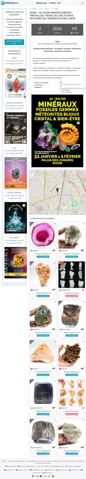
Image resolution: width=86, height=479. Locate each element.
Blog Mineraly (10, 466)
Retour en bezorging (53, 461)
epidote (35, 329)
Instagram (31, 466)
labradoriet (36, 408)
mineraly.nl (74, 470)
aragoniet (64, 290)
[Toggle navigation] (82, 3)
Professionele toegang (69, 461)
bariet (34, 290)
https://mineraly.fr (74, 466)
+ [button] (31, 173)
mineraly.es (62, 470)
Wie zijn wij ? (42, 461)
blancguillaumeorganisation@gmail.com (72, 88)
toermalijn (64, 329)
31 (52, 8)
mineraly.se (48, 472)
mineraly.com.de (36, 470)
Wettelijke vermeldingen (16, 461)
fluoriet (63, 250)
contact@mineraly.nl (58, 466)
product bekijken (43, 257)
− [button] (31, 176)
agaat (34, 250)
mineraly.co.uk (22, 470)
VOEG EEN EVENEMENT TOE (14, 42)
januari (46, 8)
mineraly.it (50, 470)
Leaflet (66, 214)
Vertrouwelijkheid (30, 461)
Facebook (22, 466)
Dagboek (34, 8)
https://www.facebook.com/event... (71, 84)
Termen (4, 461)
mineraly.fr (9, 470)
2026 (40, 8)
